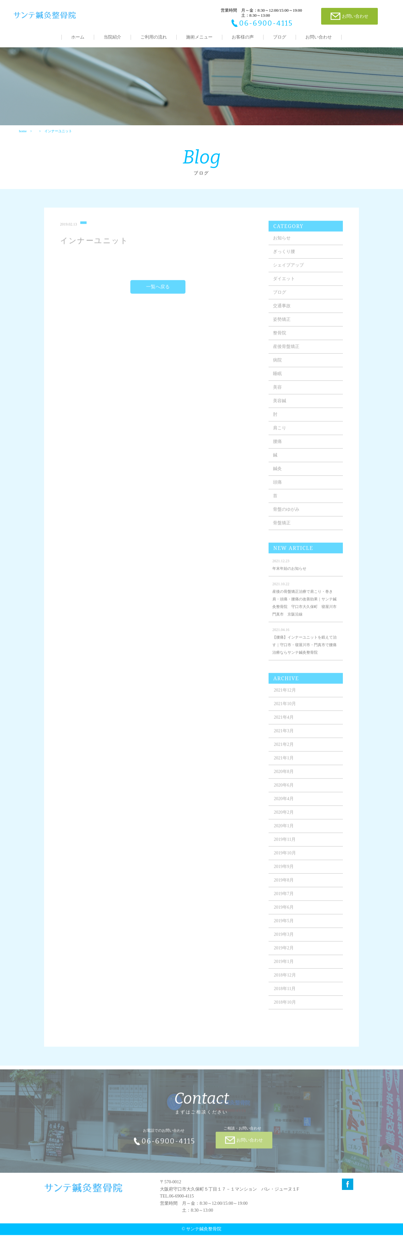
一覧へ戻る (158, 291)
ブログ (279, 37)
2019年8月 (284, 885)
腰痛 (277, 446)
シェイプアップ (288, 270)
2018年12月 (285, 980)
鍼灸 (277, 473)
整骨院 (280, 337)
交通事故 (282, 310)
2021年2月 (284, 749)
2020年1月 (284, 830)
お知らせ (282, 242)
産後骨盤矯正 (286, 351)
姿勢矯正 (282, 324)
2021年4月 (284, 722)
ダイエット (284, 283)
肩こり (280, 432)
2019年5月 (284, 925)
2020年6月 (284, 790)
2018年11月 (285, 993)
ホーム (77, 37)
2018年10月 (285, 1007)
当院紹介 (112, 37)
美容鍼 (280, 405)
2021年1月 (284, 762)
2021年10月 (285, 708)
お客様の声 (243, 37)
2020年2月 (284, 817)
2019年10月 (285, 857)
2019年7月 (284, 898)
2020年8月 (284, 776)
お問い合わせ (318, 37)
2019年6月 (284, 912)
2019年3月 (284, 939)
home (22, 131)
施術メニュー (199, 37)
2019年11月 (285, 844)
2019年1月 (284, 966)
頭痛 (277, 487)
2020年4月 (284, 803)
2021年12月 (285, 695)
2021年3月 (284, 735)
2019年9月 (284, 871)
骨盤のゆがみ (286, 514)
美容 (277, 392)
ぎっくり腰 (284, 256)
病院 (277, 365)
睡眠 (277, 378)
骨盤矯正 (282, 527)
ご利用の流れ (153, 37)
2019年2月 (284, 952)
